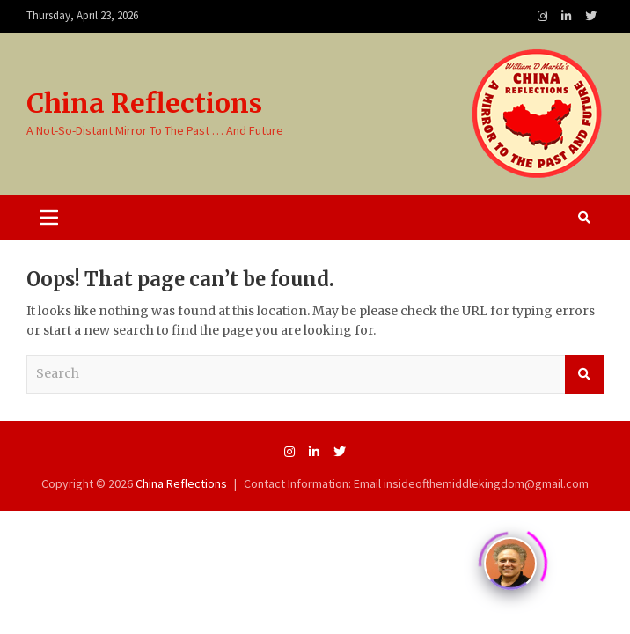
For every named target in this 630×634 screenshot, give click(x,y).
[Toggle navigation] (48, 217)
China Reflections (144, 103)
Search (584, 374)
